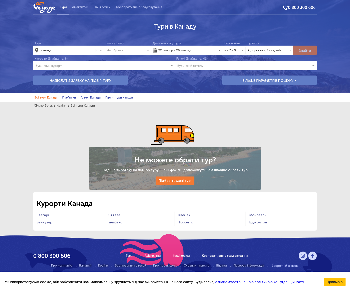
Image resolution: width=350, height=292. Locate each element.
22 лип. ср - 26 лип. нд (174, 50)
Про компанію (61, 265)
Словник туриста (196, 265)
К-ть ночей (231, 43)
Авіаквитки (80, 7)
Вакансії (85, 265)
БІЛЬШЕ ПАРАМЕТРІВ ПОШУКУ (269, 80)
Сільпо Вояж (43, 105)
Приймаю (335, 282)
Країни (61, 105)
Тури (63, 7)
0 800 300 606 (302, 7)
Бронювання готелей (130, 265)
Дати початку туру (166, 43)
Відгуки (221, 265)
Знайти (305, 50)
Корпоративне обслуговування (139, 7)
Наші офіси (102, 7)
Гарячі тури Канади (119, 97)
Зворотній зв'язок (285, 265)
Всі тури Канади (46, 97)
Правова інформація (248, 265)
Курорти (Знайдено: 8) (51, 59)
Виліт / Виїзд (115, 43)
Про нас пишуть (165, 265)
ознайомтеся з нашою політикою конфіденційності (259, 282)
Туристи (253, 43)
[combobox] (66, 50)
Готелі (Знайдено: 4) (191, 59)
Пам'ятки (69, 97)
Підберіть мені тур (175, 181)
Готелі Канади (91, 97)
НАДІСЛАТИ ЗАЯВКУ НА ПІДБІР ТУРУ (80, 80)
